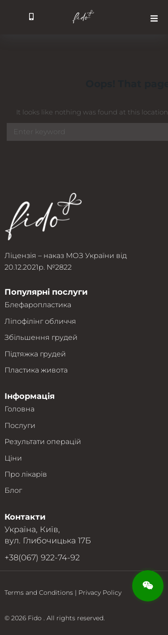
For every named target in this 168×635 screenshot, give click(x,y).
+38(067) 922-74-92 (42, 558)
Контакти (25, 517)
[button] (154, 18)
